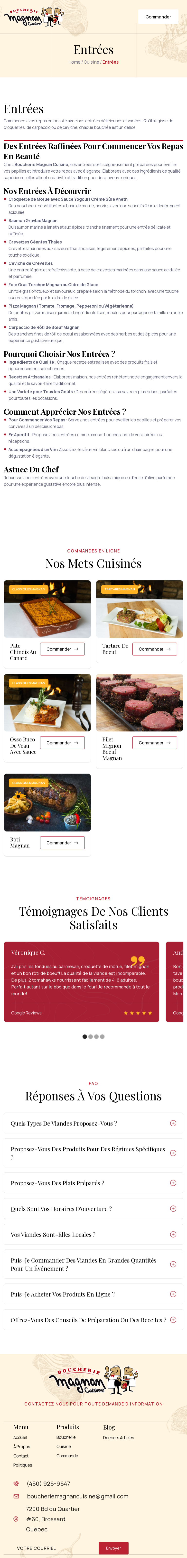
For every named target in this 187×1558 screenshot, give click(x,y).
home (74, 62)
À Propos (21, 1469)
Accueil (20, 1460)
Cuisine (91, 62)
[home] (34, 16)
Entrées (111, 62)
